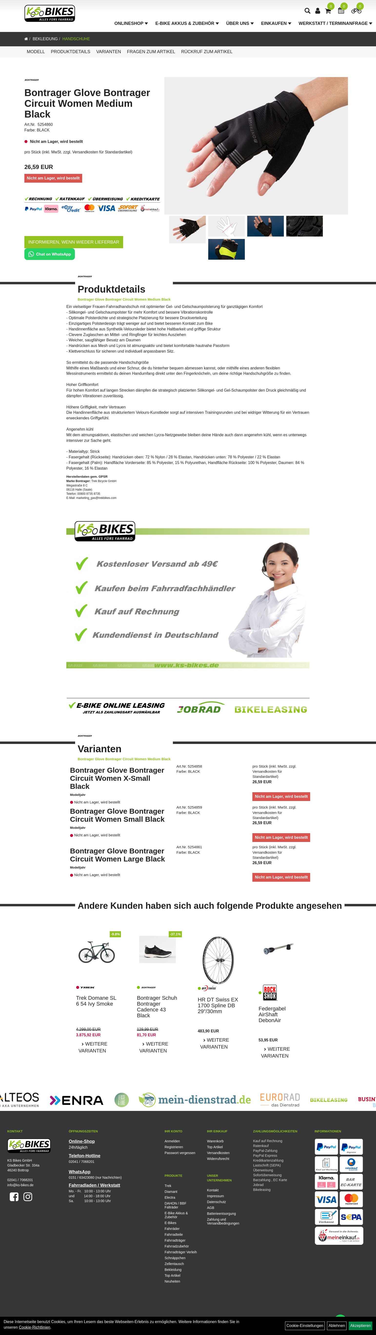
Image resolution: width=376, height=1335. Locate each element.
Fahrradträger (175, 1240)
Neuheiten (172, 1281)
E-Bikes (170, 1223)
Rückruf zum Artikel (207, 51)
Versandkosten (218, 1153)
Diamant (171, 1192)
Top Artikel (215, 1147)
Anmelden (172, 1141)
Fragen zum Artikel (151, 51)
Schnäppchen (175, 1258)
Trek (168, 1186)
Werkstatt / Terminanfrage (335, 23)
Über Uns (240, 23)
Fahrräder (172, 1229)
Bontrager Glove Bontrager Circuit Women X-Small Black (117, 778)
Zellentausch (174, 1264)
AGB (210, 1208)
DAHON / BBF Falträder (175, 1205)
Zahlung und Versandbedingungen (222, 1221)
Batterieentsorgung (221, 1214)
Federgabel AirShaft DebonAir (272, 1014)
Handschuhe (76, 39)
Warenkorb (215, 1141)
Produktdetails (70, 51)
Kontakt (212, 1190)
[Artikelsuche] (307, 11)
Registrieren (174, 1147)
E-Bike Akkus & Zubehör (187, 23)
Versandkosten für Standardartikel (101, 152)
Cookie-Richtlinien (34, 1327)
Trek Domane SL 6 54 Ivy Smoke (96, 1001)
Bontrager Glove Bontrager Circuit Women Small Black (117, 815)
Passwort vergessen (180, 1153)
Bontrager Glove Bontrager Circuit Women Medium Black (87, 103)
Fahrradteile (174, 1234)
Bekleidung (45, 39)
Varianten (108, 51)
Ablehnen (336, 1326)
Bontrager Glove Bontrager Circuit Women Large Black (117, 855)
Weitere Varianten (93, 1047)
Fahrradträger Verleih (181, 1252)
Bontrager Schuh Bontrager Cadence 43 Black (157, 1007)
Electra (170, 1197)
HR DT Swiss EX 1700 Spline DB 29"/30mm (218, 1005)
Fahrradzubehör (177, 1246)
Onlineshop (131, 23)
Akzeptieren (360, 1326)
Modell (36, 51)
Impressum (215, 1196)
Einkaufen (276, 23)
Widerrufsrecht (218, 1159)
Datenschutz (216, 1202)
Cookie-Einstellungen (305, 1326)
